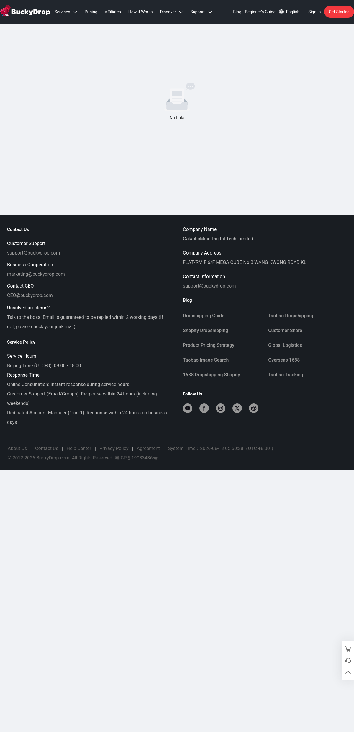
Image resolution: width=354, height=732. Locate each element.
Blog (237, 11)
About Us (17, 448)
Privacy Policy (114, 448)
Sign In (314, 11)
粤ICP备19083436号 (136, 458)
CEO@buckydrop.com (30, 295)
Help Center (79, 448)
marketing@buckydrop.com (36, 274)
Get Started (339, 11)
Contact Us (46, 448)
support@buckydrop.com (33, 253)
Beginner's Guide (260, 11)
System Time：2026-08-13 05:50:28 (222, 448)
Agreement (148, 448)
